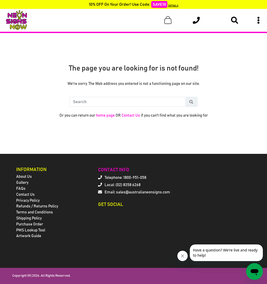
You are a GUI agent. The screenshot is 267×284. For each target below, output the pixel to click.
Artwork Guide (28, 236)
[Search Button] (191, 102)
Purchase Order (29, 224)
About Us (24, 177)
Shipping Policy (29, 218)
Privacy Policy (28, 201)
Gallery (22, 183)
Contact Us (131, 115)
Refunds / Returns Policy (37, 206)
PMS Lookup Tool (30, 230)
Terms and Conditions (34, 212)
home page (105, 115)
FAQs (21, 189)
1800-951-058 (134, 178)
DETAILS (173, 5)
